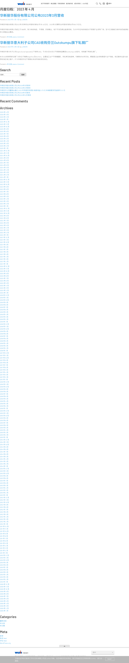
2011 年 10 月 (4, 531)
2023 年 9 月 (4, 187)
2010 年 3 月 (4, 577)
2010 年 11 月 (4, 558)
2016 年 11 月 (4, 384)
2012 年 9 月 (4, 505)
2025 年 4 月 (4, 141)
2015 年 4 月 (4, 430)
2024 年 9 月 (4, 158)
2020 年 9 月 (4, 273)
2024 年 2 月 (4, 175)
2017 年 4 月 (4, 372)
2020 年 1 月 (4, 293)
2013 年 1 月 (4, 495)
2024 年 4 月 (4, 170)
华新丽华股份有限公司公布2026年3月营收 (15, 85)
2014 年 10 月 (4, 445)
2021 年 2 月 (4, 261)
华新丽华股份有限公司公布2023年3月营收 (32, 15)
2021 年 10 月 (4, 242)
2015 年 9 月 (4, 418)
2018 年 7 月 (4, 336)
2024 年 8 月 (4, 160)
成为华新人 (78, 3)
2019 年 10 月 (4, 300)
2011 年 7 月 (4, 538)
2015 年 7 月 (4, 423)
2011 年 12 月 (4, 526)
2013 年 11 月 (4, 471)
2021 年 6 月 (4, 252)
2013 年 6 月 (4, 483)
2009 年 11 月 (4, 587)
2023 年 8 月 (4, 189)
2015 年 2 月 (4, 435)
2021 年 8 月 (4, 247)
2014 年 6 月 (4, 454)
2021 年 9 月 (4, 245)
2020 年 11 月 (4, 269)
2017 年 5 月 (4, 370)
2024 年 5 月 (4, 168)
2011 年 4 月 (4, 546)
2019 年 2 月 (4, 319)
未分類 (2, 626)
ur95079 (24, 20)
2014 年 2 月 (4, 464)
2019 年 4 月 (4, 314)
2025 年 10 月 (4, 127)
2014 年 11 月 (4, 442)
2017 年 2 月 (4, 377)
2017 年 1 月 (4, 379)
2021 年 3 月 (4, 259)
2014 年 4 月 (4, 459)
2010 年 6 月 (4, 570)
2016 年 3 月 (4, 404)
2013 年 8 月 (4, 478)
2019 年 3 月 (4, 317)
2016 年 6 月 (4, 396)
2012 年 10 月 (4, 502)
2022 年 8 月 (4, 218)
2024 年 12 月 (4, 151)
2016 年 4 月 (4, 401)
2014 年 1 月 (4, 466)
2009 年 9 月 (4, 591)
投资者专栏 (69, 3)
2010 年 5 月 (4, 572)
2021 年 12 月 (4, 237)
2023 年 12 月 (4, 180)
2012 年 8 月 (4, 507)
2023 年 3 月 (4, 201)
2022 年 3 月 (4, 230)
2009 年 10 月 (4, 589)
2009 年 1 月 (4, 611)
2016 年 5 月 (4, 399)
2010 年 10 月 (4, 560)
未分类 (9, 37)
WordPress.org (5, 643)
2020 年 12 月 (4, 266)
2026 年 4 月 (4, 112)
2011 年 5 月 (4, 543)
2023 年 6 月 (4, 194)
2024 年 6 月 (4, 165)
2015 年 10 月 (4, 416)
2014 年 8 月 (4, 449)
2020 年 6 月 (4, 281)
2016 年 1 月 (4, 408)
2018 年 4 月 (4, 343)
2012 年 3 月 (4, 519)
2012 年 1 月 (4, 524)
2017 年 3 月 (4, 375)
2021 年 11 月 (4, 240)
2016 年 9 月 (4, 389)
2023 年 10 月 (4, 184)
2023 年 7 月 (4, 192)
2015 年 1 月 (4, 437)
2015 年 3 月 (4, 432)
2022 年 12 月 (4, 208)
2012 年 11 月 (4, 500)
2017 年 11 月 (4, 355)
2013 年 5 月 (4, 485)
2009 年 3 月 (4, 606)
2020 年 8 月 (4, 276)
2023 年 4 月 (4, 199)
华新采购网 (61, 3)
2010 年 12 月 (4, 555)
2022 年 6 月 (4, 223)
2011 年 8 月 (4, 536)
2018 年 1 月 (4, 351)
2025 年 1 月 (4, 148)
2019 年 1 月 (4, 322)
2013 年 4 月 (4, 488)
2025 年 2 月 (4, 146)
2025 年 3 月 (4, 143)
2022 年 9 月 (4, 216)
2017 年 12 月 (4, 353)
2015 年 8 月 (4, 420)
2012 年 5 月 (4, 514)
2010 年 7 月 (4, 567)
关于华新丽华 (45, 3)
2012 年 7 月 (4, 510)
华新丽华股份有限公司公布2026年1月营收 (15, 93)
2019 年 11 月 (4, 298)
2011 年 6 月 (4, 541)
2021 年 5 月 (4, 254)
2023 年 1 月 (4, 206)
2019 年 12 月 (4, 295)
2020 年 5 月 (4, 283)
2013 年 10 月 (4, 473)
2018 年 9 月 (4, 331)
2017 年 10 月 (4, 358)
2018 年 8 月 (4, 334)
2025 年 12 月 (4, 122)
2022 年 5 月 (4, 225)
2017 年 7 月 (4, 365)
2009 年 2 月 (4, 608)
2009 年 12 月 (4, 584)
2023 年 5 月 (4, 196)
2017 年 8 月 (4, 363)
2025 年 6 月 (4, 136)
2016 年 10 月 (4, 387)
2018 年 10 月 (4, 329)
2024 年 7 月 (4, 163)
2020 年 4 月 (4, 286)
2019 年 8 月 (4, 305)
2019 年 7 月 (4, 307)
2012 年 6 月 (4, 512)
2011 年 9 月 (4, 534)
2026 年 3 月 (4, 115)
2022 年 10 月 (4, 213)
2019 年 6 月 (4, 310)
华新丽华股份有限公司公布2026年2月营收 (15, 88)
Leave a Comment (18, 37)
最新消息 (3, 621)
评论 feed (3, 641)
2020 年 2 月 (4, 290)
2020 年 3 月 (4, 288)
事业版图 (53, 3)
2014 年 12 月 (4, 440)
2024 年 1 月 (4, 177)
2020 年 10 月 (4, 271)
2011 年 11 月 (4, 529)
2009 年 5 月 (4, 601)
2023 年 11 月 (4, 182)
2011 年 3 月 (4, 548)
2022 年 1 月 (4, 235)
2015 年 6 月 (4, 425)
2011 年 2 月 (4, 550)
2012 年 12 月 (4, 497)
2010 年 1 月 (4, 582)
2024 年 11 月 (4, 153)
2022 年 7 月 (4, 221)
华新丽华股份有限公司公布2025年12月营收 (15, 95)
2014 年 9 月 (4, 447)
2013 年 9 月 (4, 476)
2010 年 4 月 (4, 575)
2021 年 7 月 (4, 249)
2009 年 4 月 (4, 603)
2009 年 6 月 (4, 599)
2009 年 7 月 (4, 596)
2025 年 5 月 (4, 139)
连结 (16, 661)
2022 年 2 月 (4, 233)
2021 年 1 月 (4, 264)
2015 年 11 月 (4, 413)
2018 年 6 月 (4, 339)
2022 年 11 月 (4, 211)
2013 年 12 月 (4, 469)
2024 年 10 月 (4, 155)
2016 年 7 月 (4, 394)
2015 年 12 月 (4, 411)
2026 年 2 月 (4, 117)
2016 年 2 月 (4, 406)
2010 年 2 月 (4, 579)
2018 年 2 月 (4, 348)
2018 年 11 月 (4, 326)
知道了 (109, 659)
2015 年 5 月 (4, 428)
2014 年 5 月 (4, 457)
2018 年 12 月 (4, 324)
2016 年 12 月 (4, 382)
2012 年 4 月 (4, 517)
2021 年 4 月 (4, 257)
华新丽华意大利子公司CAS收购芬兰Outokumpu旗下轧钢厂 (44, 43)
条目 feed (3, 638)
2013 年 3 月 (4, 490)
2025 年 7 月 (4, 134)
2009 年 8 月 (4, 594)
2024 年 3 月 (4, 172)
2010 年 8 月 (4, 565)
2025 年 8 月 (4, 131)
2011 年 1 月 (4, 553)
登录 (1, 636)
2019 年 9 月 (4, 302)
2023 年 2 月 (4, 204)
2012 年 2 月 (4, 522)
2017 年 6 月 (4, 367)
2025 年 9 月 (4, 129)
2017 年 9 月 (4, 360)
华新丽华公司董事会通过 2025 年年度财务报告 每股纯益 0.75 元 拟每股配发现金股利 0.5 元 (32, 90)
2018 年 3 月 (4, 346)
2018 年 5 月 (4, 341)
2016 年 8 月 (4, 392)
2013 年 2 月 (4, 493)
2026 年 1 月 (4, 119)
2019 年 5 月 (4, 312)
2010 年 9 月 (4, 563)
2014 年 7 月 (4, 452)
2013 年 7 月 (4, 481)
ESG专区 (85, 3)
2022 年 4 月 (4, 228)
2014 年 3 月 (4, 461)
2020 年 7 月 (4, 278)
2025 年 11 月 (4, 124)
